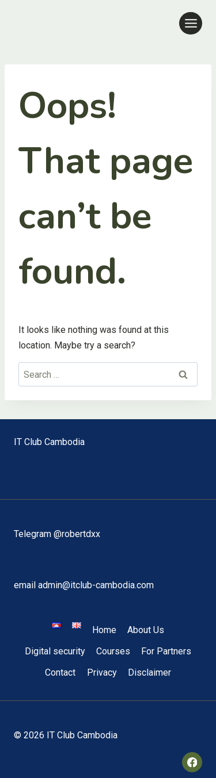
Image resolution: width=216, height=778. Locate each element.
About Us (145, 629)
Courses (113, 651)
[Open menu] (190, 23)
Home (104, 629)
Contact (60, 672)
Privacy (102, 672)
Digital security (55, 651)
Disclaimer (149, 672)
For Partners (166, 651)
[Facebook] (192, 762)
